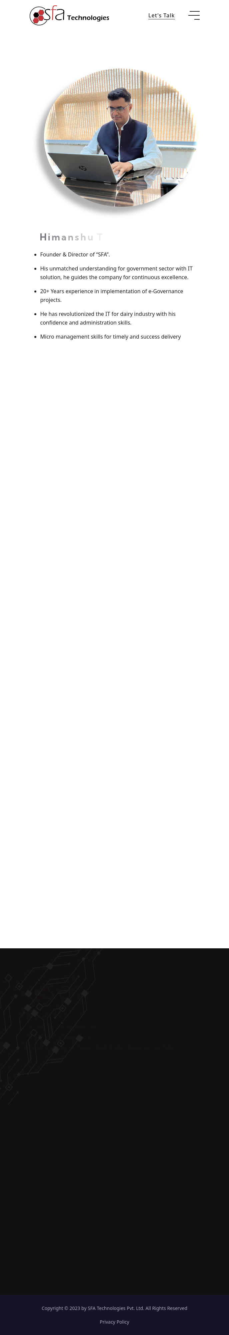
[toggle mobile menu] (194, 15)
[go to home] (69, 14)
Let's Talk (161, 15)
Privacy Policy (114, 1322)
